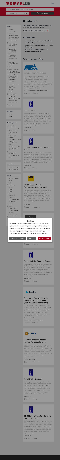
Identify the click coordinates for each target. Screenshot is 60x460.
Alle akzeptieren (44, 238)
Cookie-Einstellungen (17, 238)
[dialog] (30, 230)
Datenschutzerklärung (42, 233)
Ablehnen (32, 238)
